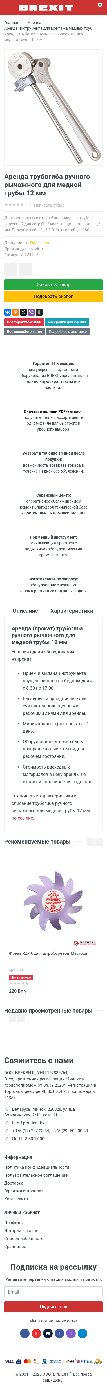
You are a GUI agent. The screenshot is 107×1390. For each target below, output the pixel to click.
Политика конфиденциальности (36, 1167)
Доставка (13, 1183)
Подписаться (53, 1306)
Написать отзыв (49, 205)
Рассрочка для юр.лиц (67, 322)
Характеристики (71, 610)
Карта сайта (16, 1199)
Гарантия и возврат (23, 1191)
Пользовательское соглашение (36, 1175)
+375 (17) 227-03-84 (30, 1130)
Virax (39, 248)
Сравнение (15, 1246)
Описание (25, 610)
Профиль (13, 1222)
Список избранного (24, 1238)
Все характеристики (24, 322)
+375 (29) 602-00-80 (69, 1130)
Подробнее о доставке (68, 331)
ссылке (25, 818)
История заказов (21, 1230)
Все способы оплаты (24, 331)
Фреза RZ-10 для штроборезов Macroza (48, 953)
